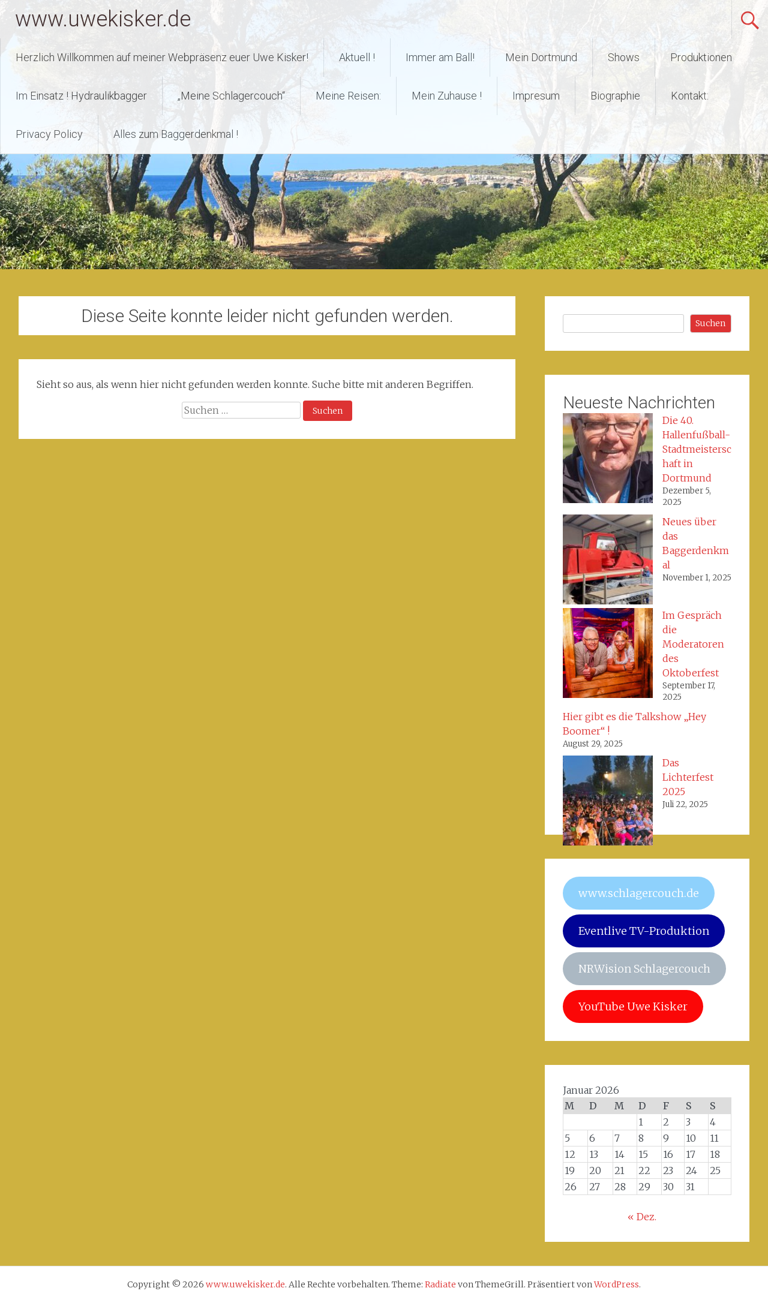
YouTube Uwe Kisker (633, 1006)
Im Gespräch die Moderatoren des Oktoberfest (693, 644)
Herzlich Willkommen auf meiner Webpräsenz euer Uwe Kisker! (162, 57)
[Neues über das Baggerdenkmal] (608, 561)
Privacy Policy (49, 134)
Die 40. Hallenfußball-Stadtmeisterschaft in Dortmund (696, 449)
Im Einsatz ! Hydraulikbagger (81, 95)
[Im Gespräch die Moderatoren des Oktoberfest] (608, 655)
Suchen (710, 323)
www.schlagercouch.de (638, 893)
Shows (624, 57)
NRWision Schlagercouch (644, 969)
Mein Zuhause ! (447, 95)
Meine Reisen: (348, 95)
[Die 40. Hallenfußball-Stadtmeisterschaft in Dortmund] (608, 460)
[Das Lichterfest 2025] (608, 802)
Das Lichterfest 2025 (687, 777)
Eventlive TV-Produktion (643, 931)
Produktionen (701, 57)
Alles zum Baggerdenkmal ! (175, 134)
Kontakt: (690, 95)
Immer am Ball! (440, 57)
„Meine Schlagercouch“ (231, 95)
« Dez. (642, 1217)
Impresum (536, 95)
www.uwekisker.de (103, 19)
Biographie (615, 95)
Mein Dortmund (541, 57)
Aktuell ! (357, 57)
